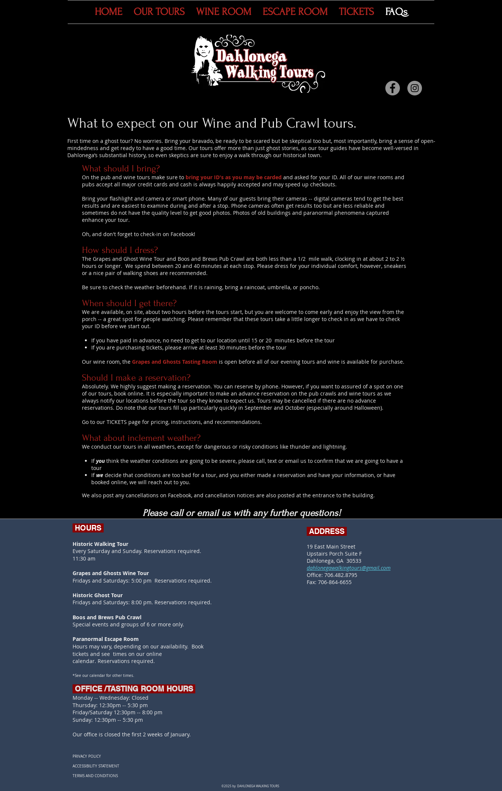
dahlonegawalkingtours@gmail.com (349, 567)
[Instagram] (414, 88)
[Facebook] (392, 88)
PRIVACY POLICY (87, 756)
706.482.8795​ (340, 574)
